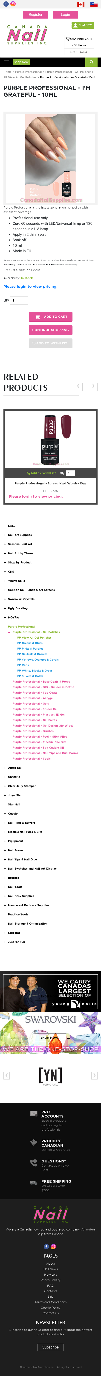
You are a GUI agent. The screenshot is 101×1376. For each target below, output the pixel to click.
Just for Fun (16, 941)
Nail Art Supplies (20, 534)
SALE (11, 525)
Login (65, 14)
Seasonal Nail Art (20, 544)
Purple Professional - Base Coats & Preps (41, 681)
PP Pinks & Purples (30, 648)
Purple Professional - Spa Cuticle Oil (38, 747)
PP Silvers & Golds (30, 676)
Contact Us (51, 1313)
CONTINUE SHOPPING (50, 330)
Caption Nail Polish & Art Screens (31, 589)
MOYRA (13, 617)
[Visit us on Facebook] (47, 1246)
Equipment (15, 841)
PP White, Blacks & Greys (34, 670)
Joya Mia (14, 795)
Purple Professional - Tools (32, 758)
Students (14, 932)
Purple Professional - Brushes (33, 731)
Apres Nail (15, 767)
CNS (11, 571)
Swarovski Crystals (21, 599)
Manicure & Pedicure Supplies (28, 905)
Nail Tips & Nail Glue (22, 859)
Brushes (13, 877)
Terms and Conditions (50, 1302)
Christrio (14, 776)
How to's (50, 1274)
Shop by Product (20, 562)
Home (7, 71)
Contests (50, 1291)
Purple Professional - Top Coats (35, 692)
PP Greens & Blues (30, 643)
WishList (47, 473)
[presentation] (78, 387)
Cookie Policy (51, 1307)
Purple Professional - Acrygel (33, 698)
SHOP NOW (49, 996)
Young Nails (16, 580)
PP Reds (23, 665)
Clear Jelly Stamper (22, 786)
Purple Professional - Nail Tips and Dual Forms (45, 753)
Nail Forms (15, 850)
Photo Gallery (51, 1280)
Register (35, 14)
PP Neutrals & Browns (32, 654)
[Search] (91, 62)
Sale (51, 1296)
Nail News (50, 1269)
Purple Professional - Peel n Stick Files (40, 736)
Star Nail (14, 804)
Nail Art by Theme (20, 553)
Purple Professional (29, 71)
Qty (6, 300)
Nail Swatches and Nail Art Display (32, 868)
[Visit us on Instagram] (54, 1246)
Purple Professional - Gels (31, 703)
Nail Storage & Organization (27, 923)
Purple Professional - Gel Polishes (68, 71)
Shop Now (21, 62)
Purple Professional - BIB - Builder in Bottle (43, 687)
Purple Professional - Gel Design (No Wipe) (43, 725)
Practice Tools (18, 914)
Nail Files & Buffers (21, 822)
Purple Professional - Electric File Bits (39, 742)
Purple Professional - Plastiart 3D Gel (39, 714)
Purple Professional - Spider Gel (35, 709)
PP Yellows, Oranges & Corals (38, 659)
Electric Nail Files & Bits (25, 831)
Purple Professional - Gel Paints (35, 720)
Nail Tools (15, 886)
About (50, 1263)
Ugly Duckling (18, 608)
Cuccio (13, 813)
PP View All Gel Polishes (19, 77)
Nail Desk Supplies (21, 896)
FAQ (50, 1285)
